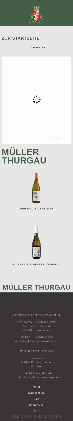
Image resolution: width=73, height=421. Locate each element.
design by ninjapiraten (36, 417)
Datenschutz (36, 392)
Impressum (36, 404)
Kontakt (37, 386)
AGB (36, 411)
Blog (36, 398)
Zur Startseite (21, 38)
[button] (65, 6)
